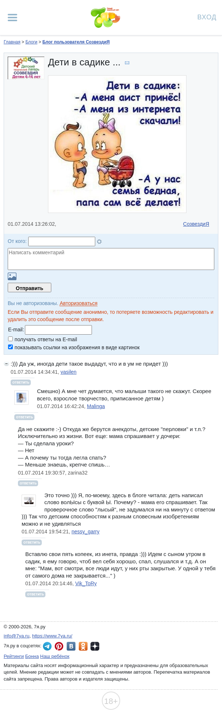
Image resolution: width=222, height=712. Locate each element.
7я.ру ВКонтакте (71, 646)
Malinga (96, 406)
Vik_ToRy (86, 583)
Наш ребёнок (55, 656)
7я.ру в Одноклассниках (83, 646)
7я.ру (94, 646)
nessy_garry (85, 531)
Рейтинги (14, 656)
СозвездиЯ (196, 224)
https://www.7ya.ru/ (52, 636)
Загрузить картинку (12, 276)
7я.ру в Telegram (47, 646)
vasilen (68, 372)
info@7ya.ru (16, 636)
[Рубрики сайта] (12, 17)
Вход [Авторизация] (207, 16)
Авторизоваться (78, 303)
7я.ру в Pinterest (59, 646)
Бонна (32, 656)
